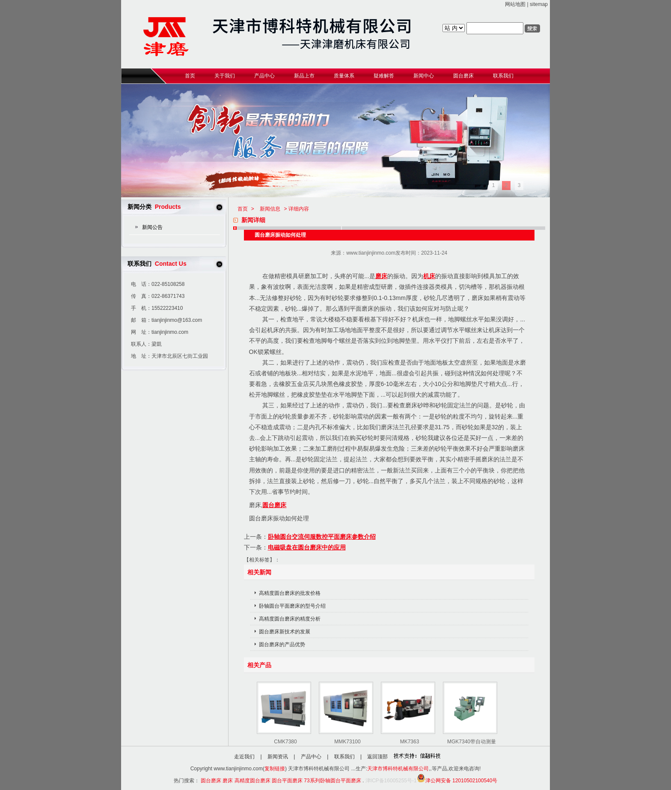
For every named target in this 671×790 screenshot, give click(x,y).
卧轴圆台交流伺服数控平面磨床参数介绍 (322, 536)
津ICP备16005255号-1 (391, 781)
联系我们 (344, 757)
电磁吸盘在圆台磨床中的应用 (307, 547)
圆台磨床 (274, 505)
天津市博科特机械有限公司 (398, 769)
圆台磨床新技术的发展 (284, 632)
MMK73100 (347, 742)
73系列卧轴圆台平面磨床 (332, 781)
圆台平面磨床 (287, 781)
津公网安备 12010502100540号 (457, 781)
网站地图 (515, 4)
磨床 (381, 276)
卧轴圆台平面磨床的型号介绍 (292, 606)
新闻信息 (270, 209)
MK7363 (409, 742)
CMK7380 (285, 742)
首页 (243, 209)
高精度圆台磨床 (252, 781)
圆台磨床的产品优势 (282, 644)
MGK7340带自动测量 (471, 742)
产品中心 (311, 757)
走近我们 (244, 757)
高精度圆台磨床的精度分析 (290, 619)
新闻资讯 (277, 757)
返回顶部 (377, 757)
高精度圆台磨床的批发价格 (290, 593)
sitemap (539, 4)
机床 (429, 276)
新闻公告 (152, 227)
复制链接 (274, 769)
